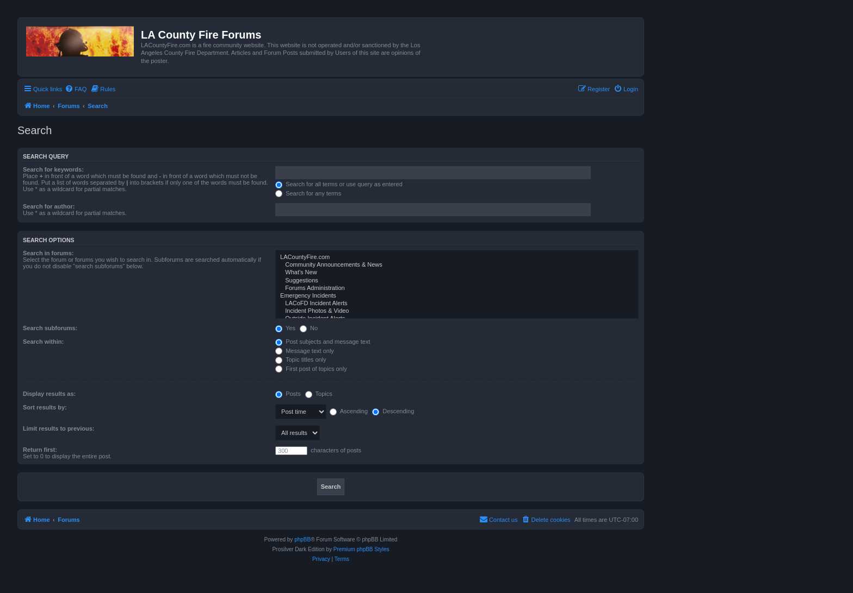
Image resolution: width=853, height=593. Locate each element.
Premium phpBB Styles (361, 549)
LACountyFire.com (457, 257)
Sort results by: (45, 407)
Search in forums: (48, 253)
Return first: (40, 449)
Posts (288, 393)
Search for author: (49, 206)
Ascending (349, 411)
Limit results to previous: (58, 428)
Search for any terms (308, 193)
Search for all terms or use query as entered (339, 184)
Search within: (43, 341)
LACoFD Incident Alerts (457, 303)
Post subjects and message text (322, 341)
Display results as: (49, 393)
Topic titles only (300, 359)
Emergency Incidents (457, 296)
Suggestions (457, 281)
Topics (318, 393)
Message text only (304, 351)
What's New (457, 272)
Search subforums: (50, 328)
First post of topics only (311, 368)
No (309, 328)
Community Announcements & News (457, 265)
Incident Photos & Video (457, 311)
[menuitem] (75, 89)
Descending (393, 411)
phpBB (302, 539)
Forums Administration (457, 288)
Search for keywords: (53, 169)
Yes (285, 328)
